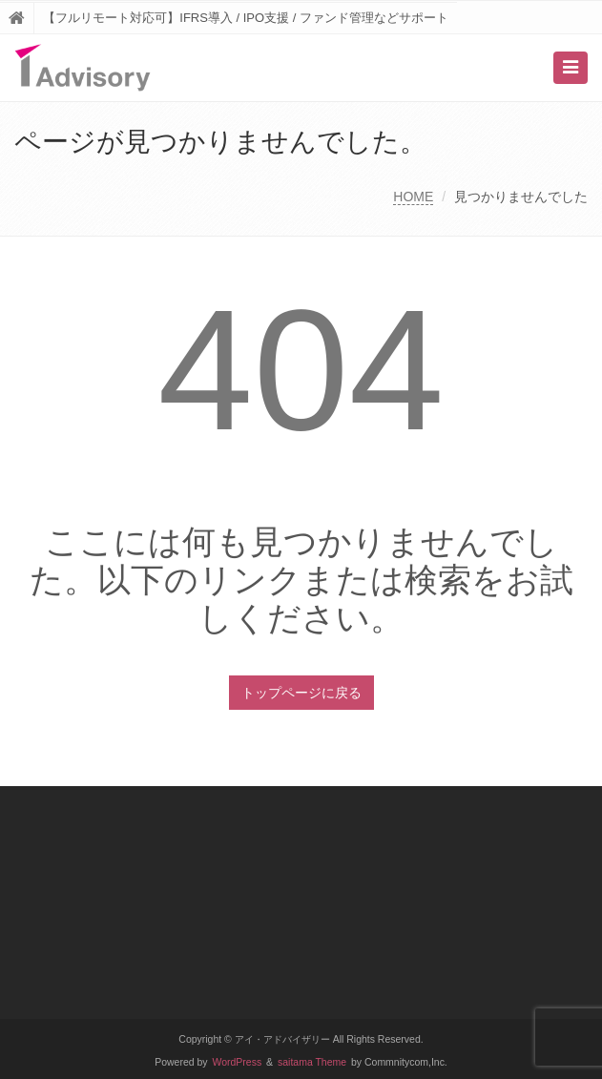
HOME (413, 196)
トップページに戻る (301, 692)
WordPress (237, 1062)
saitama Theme (312, 1062)
